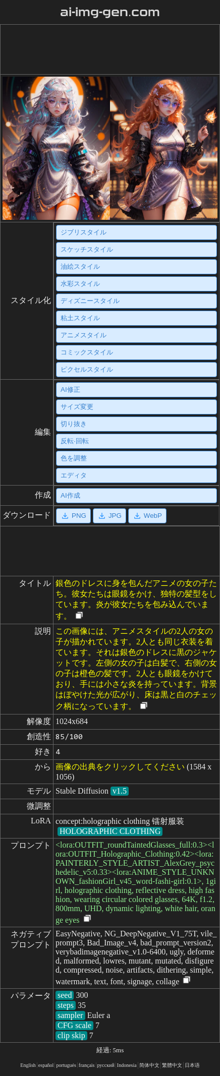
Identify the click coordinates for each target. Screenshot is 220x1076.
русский (106, 1065)
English (28, 1065)
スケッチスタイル (87, 249)
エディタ (74, 475)
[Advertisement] (108, 49)
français (87, 1065)
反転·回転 (75, 441)
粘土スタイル (80, 318)
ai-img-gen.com (110, 12)
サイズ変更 (77, 406)
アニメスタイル (83, 335)
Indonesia (127, 1065)
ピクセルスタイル (87, 369)
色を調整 (74, 458)
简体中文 (149, 1065)
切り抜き (74, 424)
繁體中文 (172, 1065)
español (46, 1065)
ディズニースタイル (90, 301)
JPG (109, 515)
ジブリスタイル (83, 232)
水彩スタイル (80, 283)
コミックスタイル (87, 352)
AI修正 (70, 389)
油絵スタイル (80, 266)
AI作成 (70, 495)
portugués (66, 1065)
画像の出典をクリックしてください (120, 766)
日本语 (192, 1065)
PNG (73, 515)
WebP (147, 515)
